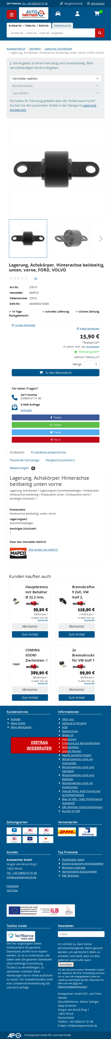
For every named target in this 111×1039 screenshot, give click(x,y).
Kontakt (15, 719)
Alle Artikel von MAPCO (43, 549)
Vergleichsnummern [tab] (60, 460)
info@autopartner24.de (21, 877)
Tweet (55, 432)
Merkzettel (96, 3)
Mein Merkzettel (21, 727)
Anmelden (65, 964)
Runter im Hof (71, 811)
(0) (35, 278)
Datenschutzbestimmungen (72, 986)
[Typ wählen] (55, 93)
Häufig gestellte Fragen (76, 755)
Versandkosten (92, 346)
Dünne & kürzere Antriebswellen (83, 863)
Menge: (77, 364)
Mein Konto (18, 723)
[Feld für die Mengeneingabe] (91, 364)
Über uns (68, 719)
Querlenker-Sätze (73, 859)
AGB (64, 727)
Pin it (55, 440)
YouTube (12, 890)
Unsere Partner (71, 751)
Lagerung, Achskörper (58, 48)
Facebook (12, 886)
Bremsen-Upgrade (73, 867)
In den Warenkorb (55, 373)
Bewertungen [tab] (22, 468)
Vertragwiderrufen (39, 745)
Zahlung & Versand (74, 723)
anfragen (26, 410)
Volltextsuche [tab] (62, 25)
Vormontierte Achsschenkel (79, 871)
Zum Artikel (30, 634)
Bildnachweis (70, 747)
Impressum (69, 739)
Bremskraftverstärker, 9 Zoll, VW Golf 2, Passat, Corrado (83, 593)
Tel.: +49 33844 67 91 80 (35, 3)
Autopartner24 (16, 48)
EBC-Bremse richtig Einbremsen (82, 807)
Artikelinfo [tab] (17, 452)
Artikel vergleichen (88, 328)
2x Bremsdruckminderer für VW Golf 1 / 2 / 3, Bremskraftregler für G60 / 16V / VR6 (83, 656)
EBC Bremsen (70, 875)
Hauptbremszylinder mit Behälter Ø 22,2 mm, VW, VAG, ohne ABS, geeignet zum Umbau (36, 593)
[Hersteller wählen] (55, 78)
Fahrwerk (35, 48)
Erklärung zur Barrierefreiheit (81, 743)
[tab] (29, 26)
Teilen (55, 417)
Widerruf (67, 735)
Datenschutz (70, 731)
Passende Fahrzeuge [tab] (24, 460)
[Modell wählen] (55, 85)
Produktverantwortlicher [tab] (48, 452)
